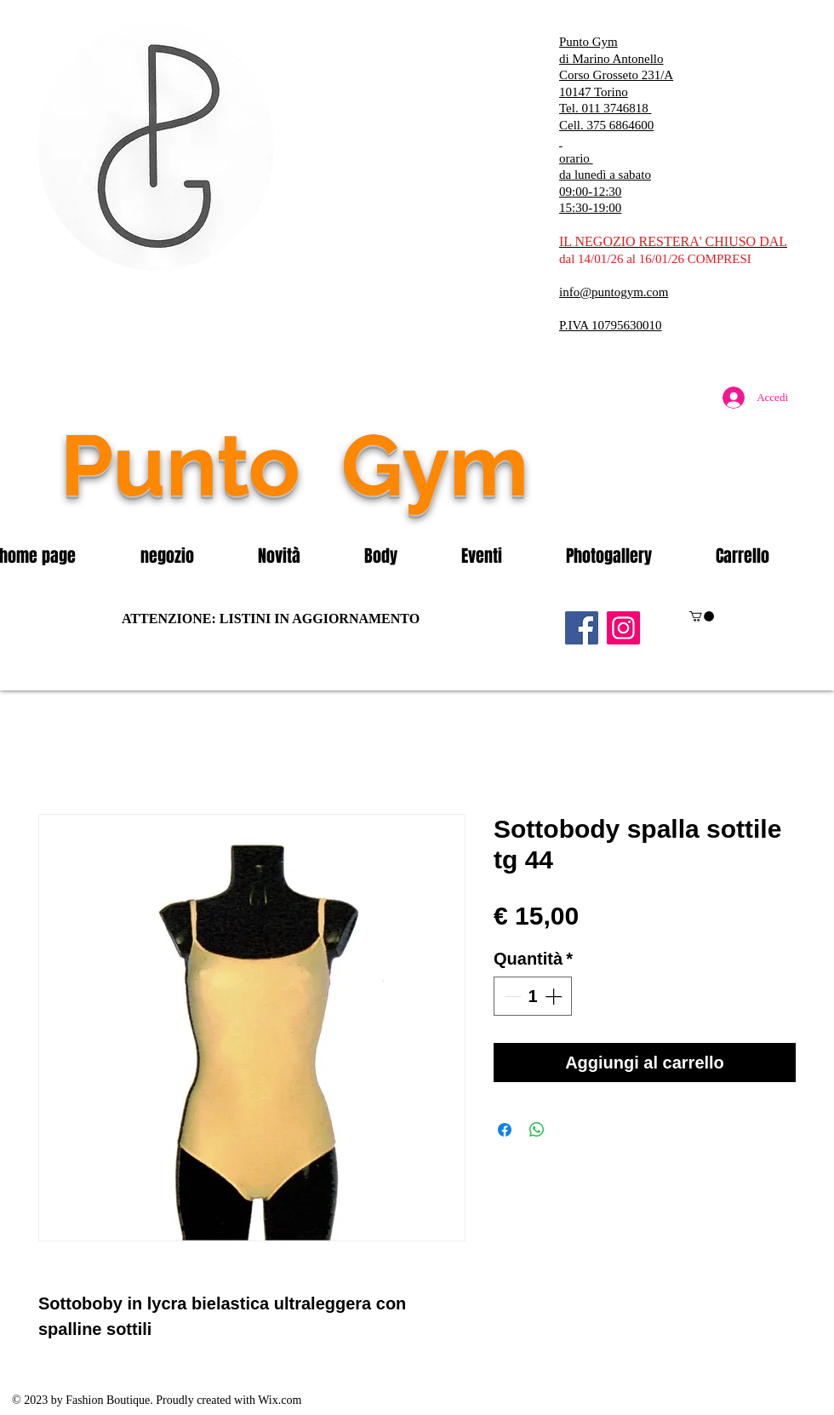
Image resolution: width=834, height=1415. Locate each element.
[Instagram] (623, 627)
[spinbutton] (532, 996)
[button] (186, 556)
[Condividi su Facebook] (504, 1130)
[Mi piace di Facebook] (693, 501)
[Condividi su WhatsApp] (537, 1130)
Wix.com (279, 1400)
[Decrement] (510, 996)
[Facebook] (581, 627)
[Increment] (554, 996)
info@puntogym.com (613, 292)
